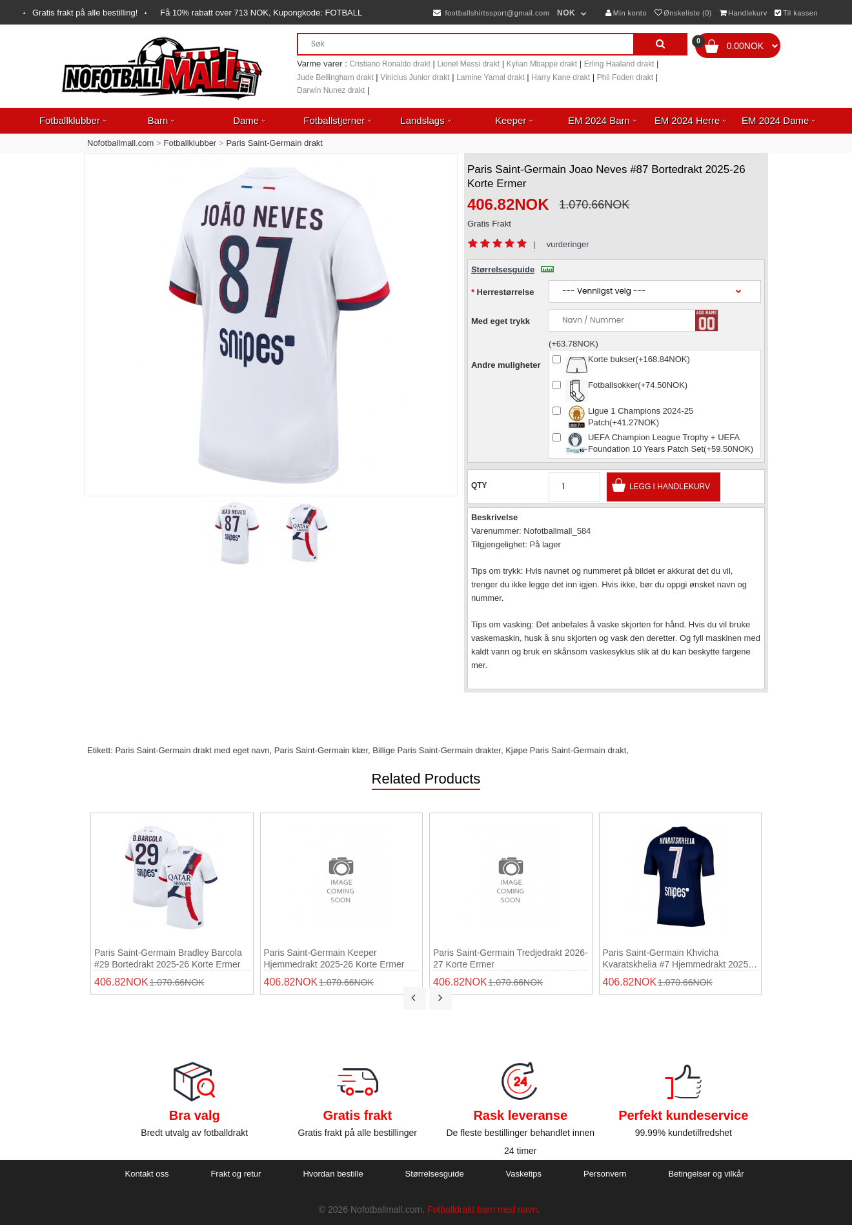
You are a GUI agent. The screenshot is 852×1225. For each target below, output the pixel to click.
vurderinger (568, 244)
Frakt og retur (235, 1174)
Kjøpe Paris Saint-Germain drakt (565, 750)
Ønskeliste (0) (683, 13)
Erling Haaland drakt (619, 63)
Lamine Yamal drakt (490, 77)
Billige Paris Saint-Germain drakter (436, 750)
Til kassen (796, 13)
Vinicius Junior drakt (414, 77)
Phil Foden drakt (625, 77)
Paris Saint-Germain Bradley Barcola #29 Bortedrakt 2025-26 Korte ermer (168, 958)
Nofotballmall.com (120, 143)
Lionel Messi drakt (468, 63)
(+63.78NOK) (573, 344)
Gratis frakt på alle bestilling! (84, 12)
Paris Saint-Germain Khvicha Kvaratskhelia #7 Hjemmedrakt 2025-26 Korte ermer (677, 958)
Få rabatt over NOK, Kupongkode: (261, 12)
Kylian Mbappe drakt (542, 63)
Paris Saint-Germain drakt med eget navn (192, 750)
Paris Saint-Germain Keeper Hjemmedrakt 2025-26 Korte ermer (334, 958)
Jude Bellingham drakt (335, 77)
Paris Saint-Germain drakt (274, 143)
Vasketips (524, 1174)
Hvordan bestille (333, 1174)
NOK (566, 12)
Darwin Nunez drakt (331, 90)
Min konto (626, 13)
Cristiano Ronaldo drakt (389, 63)
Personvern (604, 1174)
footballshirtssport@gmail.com (491, 13)
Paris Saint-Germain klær (321, 750)
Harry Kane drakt (560, 77)
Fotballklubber (190, 143)
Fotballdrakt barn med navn (482, 1209)
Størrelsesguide (512, 269)
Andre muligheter (506, 365)
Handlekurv (743, 13)
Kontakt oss (146, 1174)
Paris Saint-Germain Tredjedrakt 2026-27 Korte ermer (510, 958)
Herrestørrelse (505, 292)
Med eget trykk (500, 321)
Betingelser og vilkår (706, 1174)
